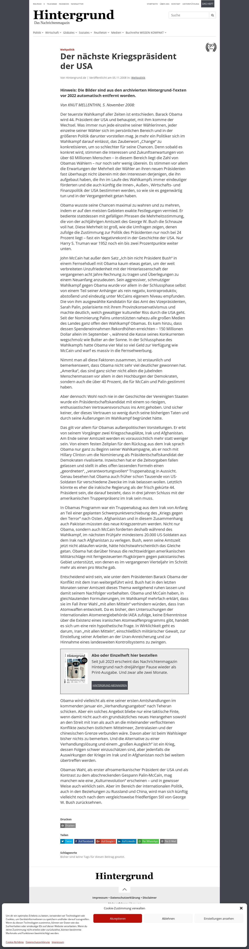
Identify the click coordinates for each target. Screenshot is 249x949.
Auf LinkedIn (126, 842)
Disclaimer (150, 898)
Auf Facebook (83, 842)
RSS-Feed (37, 4)
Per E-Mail (168, 842)
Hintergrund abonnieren (110, 685)
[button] (241, 908)
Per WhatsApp (148, 842)
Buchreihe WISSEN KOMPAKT (145, 32)
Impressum (58, 942)
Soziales (84, 32)
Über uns (164, 4)
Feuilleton (100, 32)
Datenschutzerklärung (38, 942)
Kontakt (175, 4)
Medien (116, 32)
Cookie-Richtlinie (15, 942)
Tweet (66, 842)
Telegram (52, 4)
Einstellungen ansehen (219, 918)
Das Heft (207, 3)
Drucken (67, 826)
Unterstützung (190, 4)
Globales (69, 32)
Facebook (64, 4)
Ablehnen (168, 918)
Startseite (152, 4)
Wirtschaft (52, 32)
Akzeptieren (118, 918)
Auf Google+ (105, 842)
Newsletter (77, 4)
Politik (37, 32)
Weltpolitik (138, 77)
